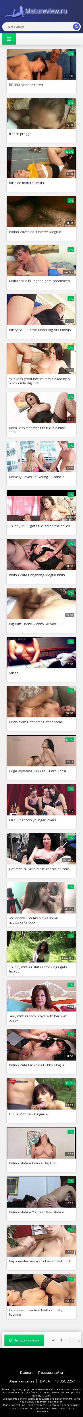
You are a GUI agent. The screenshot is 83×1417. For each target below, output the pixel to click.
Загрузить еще (24, 1340)
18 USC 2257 (65, 1381)
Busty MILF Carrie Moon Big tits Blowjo (40, 330)
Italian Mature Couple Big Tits (32, 1163)
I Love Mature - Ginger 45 (29, 1114)
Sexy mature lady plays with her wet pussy (38, 1018)
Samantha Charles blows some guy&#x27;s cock (33, 920)
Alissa (13, 673)
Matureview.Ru (35, 11)
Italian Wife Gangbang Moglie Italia (37, 575)
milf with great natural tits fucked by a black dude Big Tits (39, 381)
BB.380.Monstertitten (26, 84)
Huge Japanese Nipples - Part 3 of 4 (37, 771)
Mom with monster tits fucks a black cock (38, 430)
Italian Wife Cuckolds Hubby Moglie (37, 1065)
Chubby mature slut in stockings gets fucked (38, 969)
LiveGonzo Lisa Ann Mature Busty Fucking (35, 1312)
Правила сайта (50, 1372)
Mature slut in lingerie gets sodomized (39, 280)
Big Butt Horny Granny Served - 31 (36, 624)
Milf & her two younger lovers (32, 820)
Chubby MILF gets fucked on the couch (39, 526)
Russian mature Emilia (26, 182)
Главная (26, 1372)
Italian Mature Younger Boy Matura (36, 1212)
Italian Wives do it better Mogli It (35, 231)
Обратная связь (21, 1381)
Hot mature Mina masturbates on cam (39, 869)
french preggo (20, 133)
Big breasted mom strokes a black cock (40, 1261)
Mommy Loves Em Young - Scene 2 (36, 477)
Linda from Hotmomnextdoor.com (35, 722)
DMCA (45, 1381)
